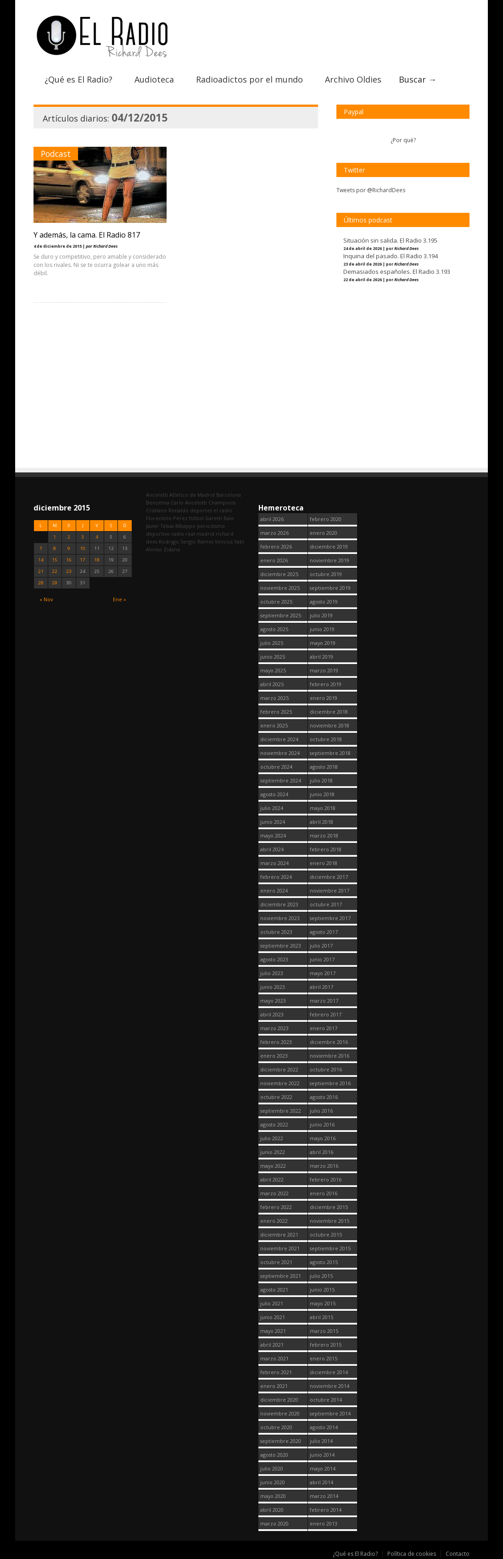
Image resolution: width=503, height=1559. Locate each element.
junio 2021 (272, 1317)
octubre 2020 (276, 1427)
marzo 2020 (274, 1523)
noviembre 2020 (280, 1413)
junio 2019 (322, 629)
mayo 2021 (273, 1330)
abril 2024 (272, 849)
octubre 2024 (276, 766)
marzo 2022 (274, 1193)
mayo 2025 (273, 670)
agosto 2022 (274, 1124)
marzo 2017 (324, 1000)
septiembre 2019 (330, 587)
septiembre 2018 (330, 752)
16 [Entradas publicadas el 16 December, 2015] (69, 560)
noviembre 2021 (280, 1248)
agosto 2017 (324, 931)
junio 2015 (322, 1289)
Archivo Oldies (353, 79)
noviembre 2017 (329, 890)
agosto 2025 (274, 629)
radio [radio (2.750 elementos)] (177, 533)
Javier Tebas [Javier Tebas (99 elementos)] (160, 525)
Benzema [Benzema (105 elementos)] (157, 502)
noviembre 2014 (329, 1385)
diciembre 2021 (279, 1234)
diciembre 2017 (329, 876)
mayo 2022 (273, 1165)
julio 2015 (321, 1275)
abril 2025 (272, 684)
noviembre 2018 (329, 725)
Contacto (457, 1554)
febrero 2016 (325, 1179)
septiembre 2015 (330, 1248)
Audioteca (154, 79)
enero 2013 (323, 1523)
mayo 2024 (273, 835)
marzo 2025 (274, 697)
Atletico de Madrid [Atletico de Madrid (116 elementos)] (192, 494)
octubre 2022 (276, 1096)
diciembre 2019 (329, 546)
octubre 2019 (326, 574)
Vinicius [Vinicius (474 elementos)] (224, 541)
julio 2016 (321, 1110)
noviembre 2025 (280, 587)
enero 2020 (323, 532)
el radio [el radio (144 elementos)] (222, 510)
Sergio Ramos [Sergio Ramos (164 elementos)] (196, 541)
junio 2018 (322, 794)
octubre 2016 (326, 1069)
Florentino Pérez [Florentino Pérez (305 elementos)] (167, 518)
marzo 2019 (324, 670)
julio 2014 (321, 1440)
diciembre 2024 (279, 739)
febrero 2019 (325, 684)
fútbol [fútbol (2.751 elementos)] (196, 518)
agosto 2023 (274, 959)
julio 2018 (321, 780)
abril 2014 (321, 1482)
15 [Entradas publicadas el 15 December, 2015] (54, 560)
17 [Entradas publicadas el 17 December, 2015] (82, 560)
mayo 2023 (273, 1000)
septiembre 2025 (280, 615)
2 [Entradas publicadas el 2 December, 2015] (68, 537)
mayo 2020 (273, 1495)
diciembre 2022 (279, 1069)
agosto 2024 (274, 794)
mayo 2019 (322, 642)
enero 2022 (274, 1220)
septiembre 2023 (280, 945)
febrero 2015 (325, 1344)
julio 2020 (271, 1468)
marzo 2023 (274, 1028)
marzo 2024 (274, 863)
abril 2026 (272, 519)
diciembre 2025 (279, 574)
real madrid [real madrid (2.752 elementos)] (199, 533)
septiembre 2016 (330, 1083)
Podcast (56, 153)
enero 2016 (323, 1193)
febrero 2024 (276, 876)
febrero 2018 (325, 849)
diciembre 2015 (329, 1207)
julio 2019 (321, 615)
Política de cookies (411, 1554)
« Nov (46, 599)
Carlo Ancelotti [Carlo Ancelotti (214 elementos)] (189, 502)
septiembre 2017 (330, 918)
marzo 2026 (274, 532)
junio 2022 (272, 1151)
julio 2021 (271, 1303)
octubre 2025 (276, 601)
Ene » (119, 599)
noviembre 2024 (280, 752)
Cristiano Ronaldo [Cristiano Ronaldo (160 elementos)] (167, 510)
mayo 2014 (322, 1468)
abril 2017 (321, 986)
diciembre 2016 (329, 1041)
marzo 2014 (324, 1495)
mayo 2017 (322, 973)
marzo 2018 (324, 835)
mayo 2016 (322, 1138)
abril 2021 (272, 1344)
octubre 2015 (326, 1234)
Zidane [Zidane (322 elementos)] (171, 549)
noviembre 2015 (329, 1220)
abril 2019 (321, 656)
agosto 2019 (324, 601)
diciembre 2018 (329, 711)
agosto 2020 (274, 1454)
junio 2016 (322, 1124)
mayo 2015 (322, 1303)
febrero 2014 (325, 1509)
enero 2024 (274, 890)
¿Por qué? (403, 140)
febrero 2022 (276, 1207)
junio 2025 (272, 656)
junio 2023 (272, 986)
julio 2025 (271, 642)
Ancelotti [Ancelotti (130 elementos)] (157, 494)
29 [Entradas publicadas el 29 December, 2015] (54, 583)
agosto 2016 (324, 1096)
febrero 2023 (276, 1041)
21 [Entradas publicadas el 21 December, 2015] (41, 571)
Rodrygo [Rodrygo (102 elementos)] (169, 541)
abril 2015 (321, 1317)
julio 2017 (321, 945)
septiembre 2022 (280, 1110)
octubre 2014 (326, 1399)
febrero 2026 (276, 546)
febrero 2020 (325, 519)
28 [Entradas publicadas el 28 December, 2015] (41, 583)
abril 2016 (321, 1151)
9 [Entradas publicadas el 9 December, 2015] (68, 548)
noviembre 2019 (329, 560)
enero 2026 (274, 560)
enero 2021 (274, 1385)
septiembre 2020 (280, 1440)
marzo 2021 (274, 1358)
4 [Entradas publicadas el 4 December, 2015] (96, 537)
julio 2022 (271, 1138)
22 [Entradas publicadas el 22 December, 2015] (54, 571)
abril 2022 (272, 1179)
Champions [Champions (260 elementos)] (221, 502)
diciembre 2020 (279, 1399)
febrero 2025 (276, 711)
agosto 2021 (274, 1289)
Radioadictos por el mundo (249, 79)
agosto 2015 (324, 1262)
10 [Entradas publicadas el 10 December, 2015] (82, 548)
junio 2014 (322, 1454)
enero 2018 (323, 863)
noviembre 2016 (329, 1055)
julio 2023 (271, 973)
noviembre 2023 (280, 918)
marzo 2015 (324, 1330)
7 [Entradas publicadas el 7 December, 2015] (40, 548)
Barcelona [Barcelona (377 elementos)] (228, 494)
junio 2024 (272, 821)
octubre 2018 (326, 739)
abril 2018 (321, 821)
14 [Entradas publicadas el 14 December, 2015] (41, 560)
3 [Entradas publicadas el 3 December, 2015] (82, 537)
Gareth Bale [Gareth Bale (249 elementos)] (219, 518)
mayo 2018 (322, 807)
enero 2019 (323, 697)
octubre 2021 (276, 1262)
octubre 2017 (326, 904)
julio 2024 (271, 807)
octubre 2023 (276, 931)
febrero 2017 (325, 1014)
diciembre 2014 (329, 1372)
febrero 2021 (276, 1372)
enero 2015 (323, 1358)
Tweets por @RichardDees (370, 190)
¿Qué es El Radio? (78, 79)
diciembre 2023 (279, 904)
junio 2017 (322, 959)
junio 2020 (272, 1482)
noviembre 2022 (280, 1083)
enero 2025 (274, 725)
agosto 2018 (324, 766)
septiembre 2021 (280, 1275)
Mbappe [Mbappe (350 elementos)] (185, 525)
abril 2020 (272, 1509)
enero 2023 (274, 1055)
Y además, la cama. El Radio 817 (87, 235)
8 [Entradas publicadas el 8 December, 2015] (54, 548)
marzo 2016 (324, 1165)
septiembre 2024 (280, 780)
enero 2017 (323, 1028)
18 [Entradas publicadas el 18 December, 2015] (97, 560)
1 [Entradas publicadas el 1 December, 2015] (54, 537)
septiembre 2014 (330, 1413)
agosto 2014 (324, 1427)
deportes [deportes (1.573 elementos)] (201, 510)
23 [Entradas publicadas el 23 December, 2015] (69, 571)
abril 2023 (272, 1014)
